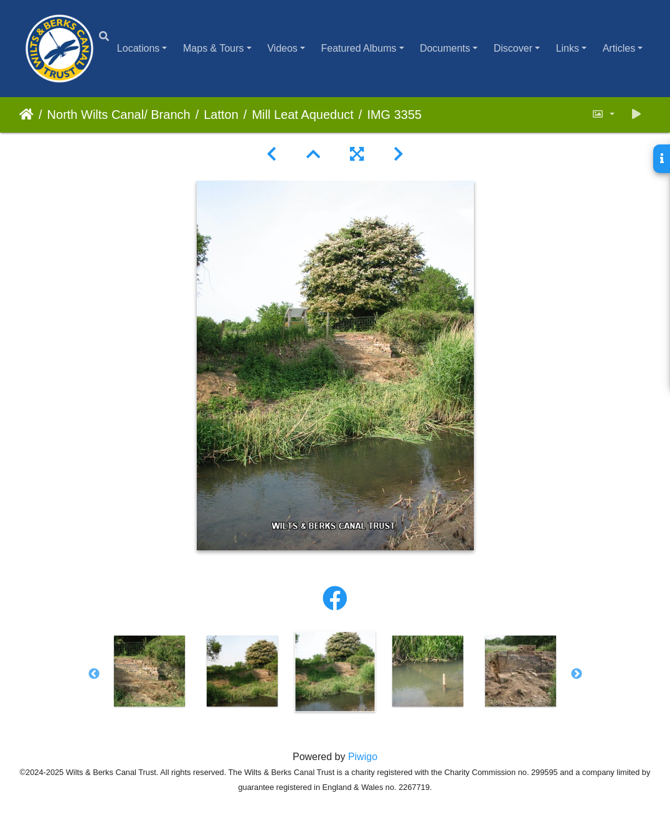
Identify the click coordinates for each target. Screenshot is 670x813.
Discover (513, 48)
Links (567, 48)
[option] (149, 671)
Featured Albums (359, 48)
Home (26, 114)
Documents (445, 48)
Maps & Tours (213, 48)
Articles (619, 48)
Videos (282, 48)
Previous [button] (94, 674)
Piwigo (362, 756)
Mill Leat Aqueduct (302, 114)
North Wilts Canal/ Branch (119, 114)
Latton (221, 114)
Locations (138, 48)
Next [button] (576, 674)
